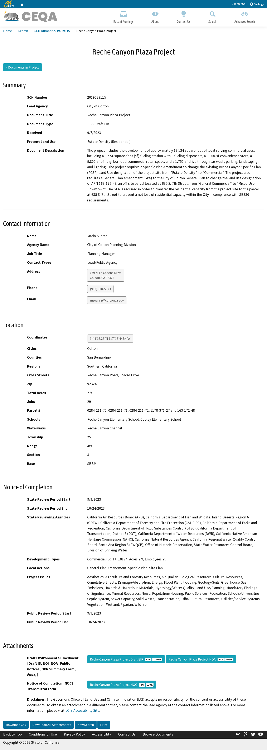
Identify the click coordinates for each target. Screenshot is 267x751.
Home (7, 31)
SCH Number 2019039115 (52, 31)
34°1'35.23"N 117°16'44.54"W (110, 339)
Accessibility (101, 735)
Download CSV (16, 725)
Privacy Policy (74, 735)
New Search (85, 725)
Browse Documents (158, 735)
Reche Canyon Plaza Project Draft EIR (126, 660)
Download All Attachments (51, 725)
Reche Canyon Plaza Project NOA (201, 660)
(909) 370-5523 (100, 290)
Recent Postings (123, 16)
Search (212, 16)
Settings (257, 4)
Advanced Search (245, 16)
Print (104, 725)
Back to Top (12, 735)
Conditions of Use (43, 735)
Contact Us (239, 4)
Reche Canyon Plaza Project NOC (122, 685)
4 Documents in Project (22, 68)
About (155, 16)
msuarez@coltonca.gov (107, 301)
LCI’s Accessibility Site (82, 711)
